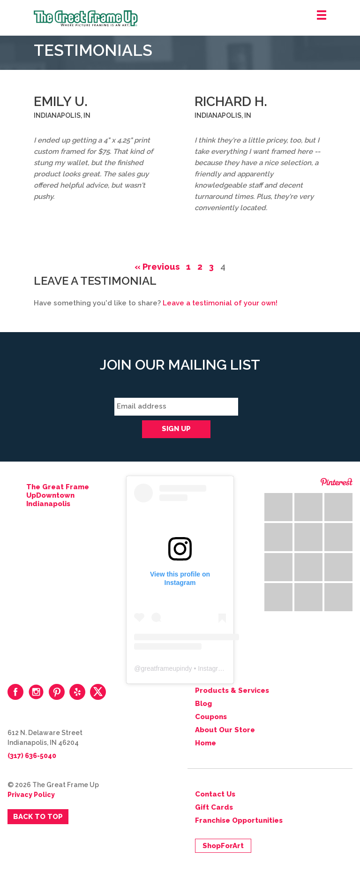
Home (205, 743)
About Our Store (225, 730)
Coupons (211, 717)
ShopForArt (223, 846)
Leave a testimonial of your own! (220, 303)
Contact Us (215, 794)
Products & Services (232, 690)
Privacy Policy (31, 794)
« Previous (157, 267)
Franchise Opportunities (239, 820)
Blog (203, 703)
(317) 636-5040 (32, 755)
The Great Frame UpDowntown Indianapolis (57, 495)
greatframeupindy (166, 668)
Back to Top (38, 816)
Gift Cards (214, 807)
